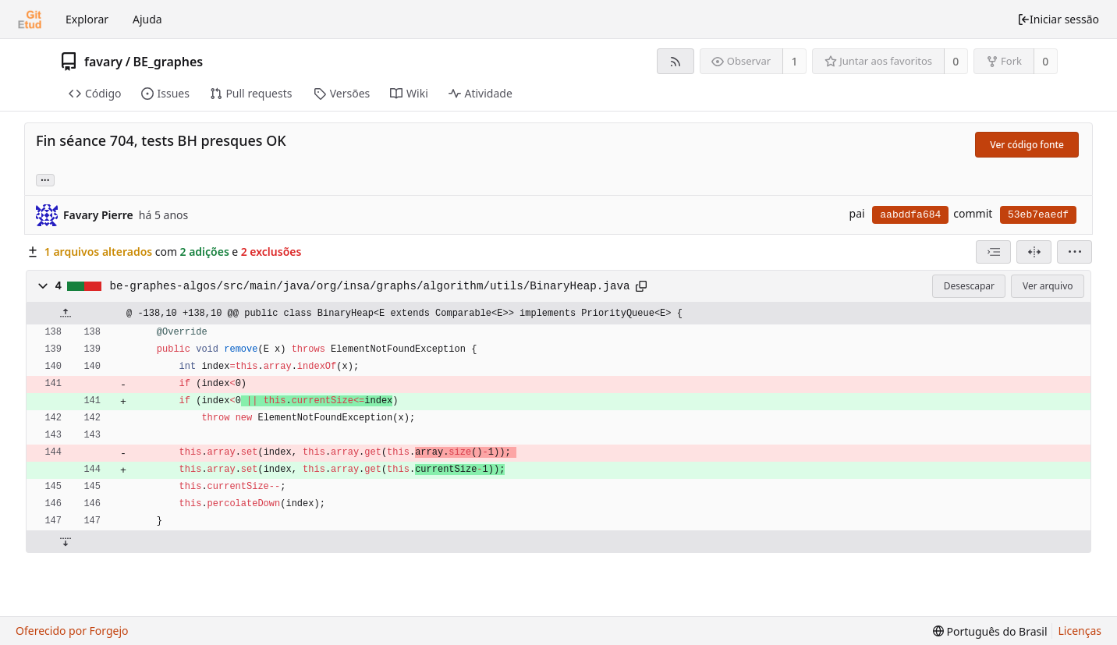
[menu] (1074, 252)
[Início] (29, 19)
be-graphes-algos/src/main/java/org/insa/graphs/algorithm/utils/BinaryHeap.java (370, 286)
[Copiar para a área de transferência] (641, 286)
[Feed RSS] (675, 61)
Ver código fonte (1027, 144)
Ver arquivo (1048, 285)
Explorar (87, 19)
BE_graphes (168, 61)
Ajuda (147, 19)
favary (103, 61)
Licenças (1080, 630)
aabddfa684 (910, 215)
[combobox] (993, 252)
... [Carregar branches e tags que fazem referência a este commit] (45, 179)
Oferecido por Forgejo (72, 630)
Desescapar (969, 285)
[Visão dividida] (1033, 252)
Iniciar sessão (1058, 19)
